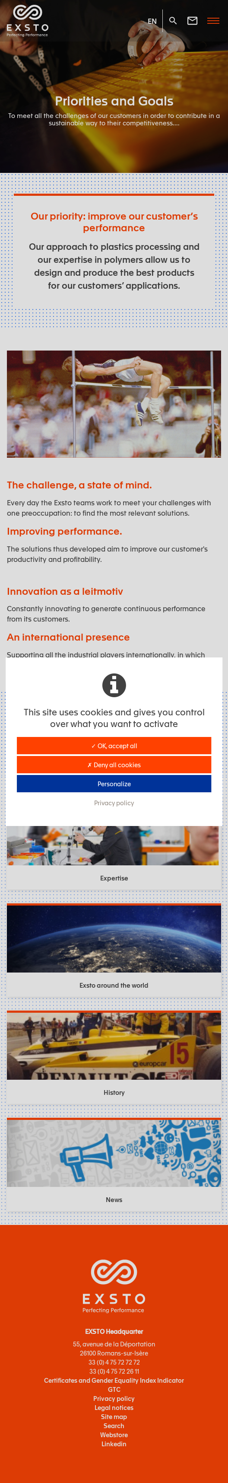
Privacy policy (114, 803)
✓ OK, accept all (114, 745)
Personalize (114, 784)
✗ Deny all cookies (114, 765)
